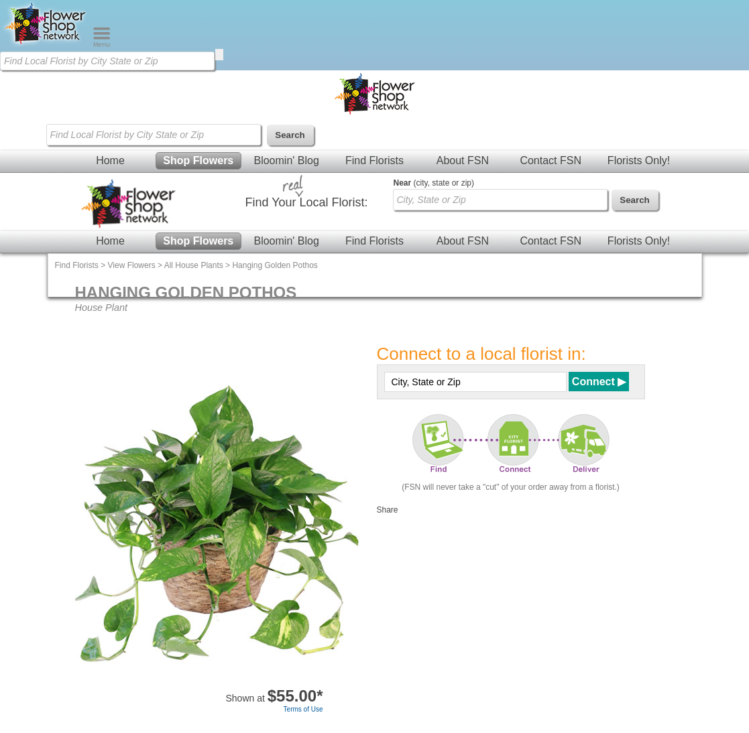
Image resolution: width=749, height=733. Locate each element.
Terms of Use (303, 709)
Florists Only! (639, 160)
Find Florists (374, 160)
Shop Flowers (198, 160)
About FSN (463, 160)
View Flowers (132, 265)
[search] (219, 54)
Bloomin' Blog (286, 160)
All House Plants (193, 265)
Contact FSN (550, 160)
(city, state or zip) (434, 183)
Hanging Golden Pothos (274, 265)
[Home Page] (46, 44)
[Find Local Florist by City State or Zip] (107, 61)
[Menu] (102, 44)
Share (387, 510)
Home (110, 160)
